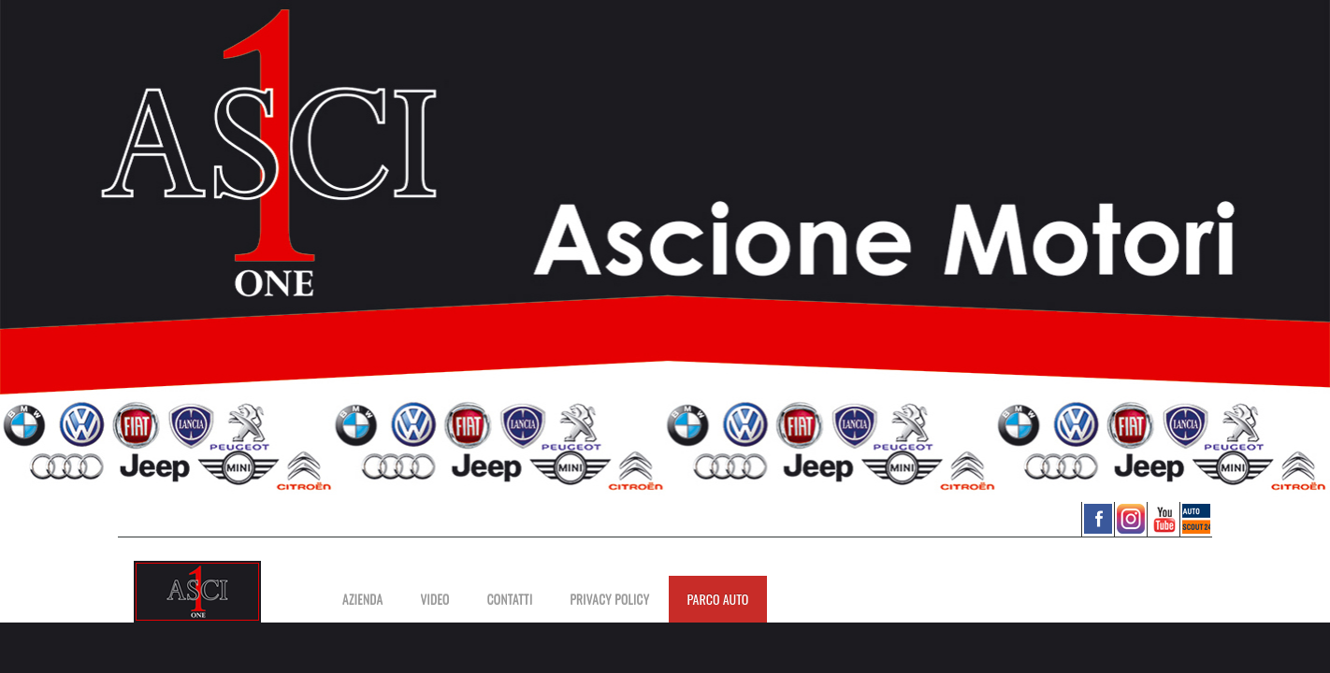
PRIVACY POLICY (609, 599)
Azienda (362, 599)
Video (434, 599)
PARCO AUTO (718, 599)
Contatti (510, 599)
